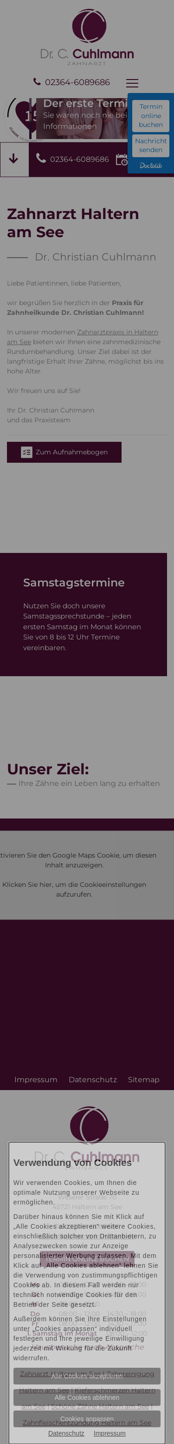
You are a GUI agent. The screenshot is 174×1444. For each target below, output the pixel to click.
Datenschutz (66, 1433)
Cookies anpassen (87, 1419)
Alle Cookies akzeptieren (86, 1376)
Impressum (110, 1433)
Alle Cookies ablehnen (87, 1397)
